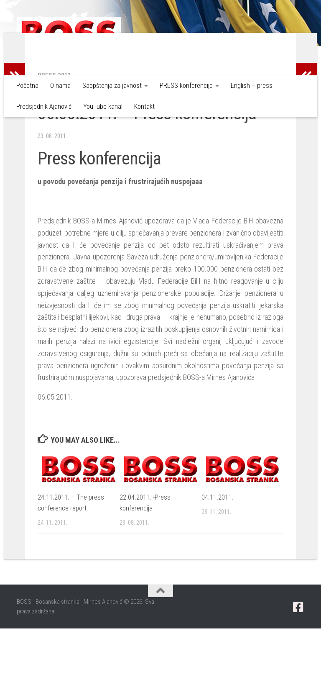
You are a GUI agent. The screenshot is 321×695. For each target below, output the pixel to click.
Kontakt (144, 106)
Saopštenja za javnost (112, 86)
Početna (27, 86)
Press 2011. (55, 142)
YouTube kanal (102, 106)
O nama (60, 86)
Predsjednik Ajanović (43, 106)
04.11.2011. (217, 563)
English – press (252, 86)
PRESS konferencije (186, 86)
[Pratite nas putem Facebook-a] (298, 674)
